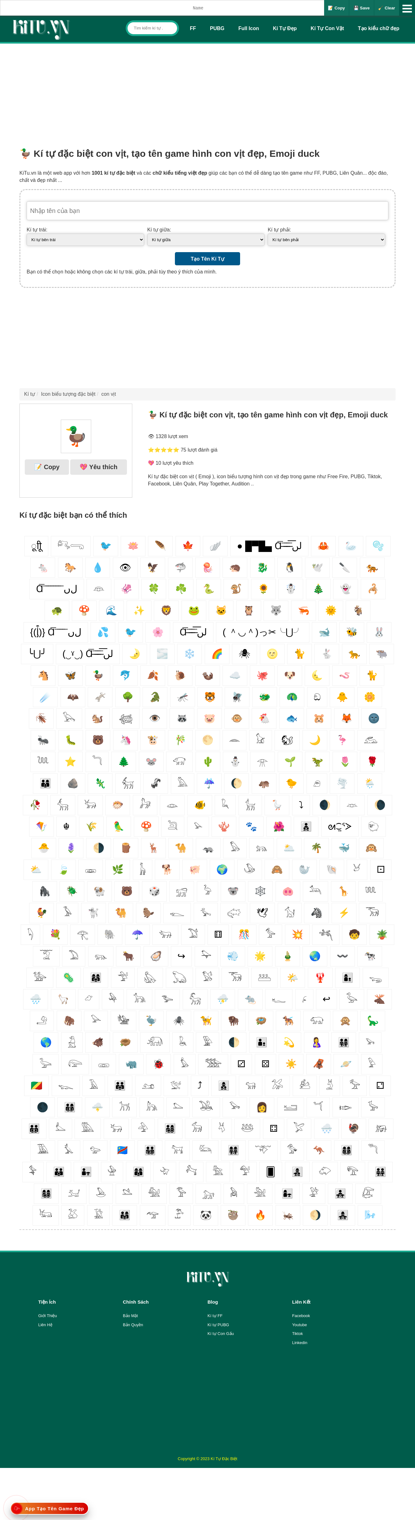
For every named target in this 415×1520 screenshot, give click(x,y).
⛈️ (223, 999)
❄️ (189, 654)
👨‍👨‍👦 (59, 1172)
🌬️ (370, 1215)
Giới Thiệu (47, 1315)
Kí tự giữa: (159, 229)
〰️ (342, 956)
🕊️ (317, 567)
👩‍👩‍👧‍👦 (46, 1193)
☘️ (181, 589)
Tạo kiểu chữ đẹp (378, 28)
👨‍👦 (261, 1042)
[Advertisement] (207, 91)
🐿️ (97, 718)
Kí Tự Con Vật (327, 28)
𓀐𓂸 (70, 546)
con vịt (108, 394)
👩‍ (262, 1107)
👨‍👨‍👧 (120, 1085)
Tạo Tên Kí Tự (207, 259)
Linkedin (299, 1342)
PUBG (217, 28)
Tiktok (297, 1333)
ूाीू (36, 546)
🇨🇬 (36, 1085)
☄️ (45, 697)
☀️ (291, 1064)
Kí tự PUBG (218, 1324)
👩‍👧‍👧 (343, 1215)
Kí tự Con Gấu (221, 1333)
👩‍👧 (287, 1193)
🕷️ (179, 1020)
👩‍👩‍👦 (138, 1172)
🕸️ (260, 891)
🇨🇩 (122, 1150)
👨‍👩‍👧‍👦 (170, 1128)
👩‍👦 (347, 977)
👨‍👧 (86, 1172)
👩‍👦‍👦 (223, 1085)
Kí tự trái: (37, 229)
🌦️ (370, 783)
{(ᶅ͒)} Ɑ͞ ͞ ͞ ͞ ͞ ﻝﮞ (55, 632)
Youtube (299, 1324)
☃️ (291, 589)
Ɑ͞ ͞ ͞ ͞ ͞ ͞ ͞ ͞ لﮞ (56, 589)
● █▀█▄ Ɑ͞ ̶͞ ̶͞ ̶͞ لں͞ (269, 546)
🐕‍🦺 (288, 1020)
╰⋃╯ (37, 654)
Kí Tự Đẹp (285, 28)
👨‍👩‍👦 (45, 783)
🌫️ (162, 654)
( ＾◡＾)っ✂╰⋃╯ (262, 632)
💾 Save (362, 8)
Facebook (301, 1315)
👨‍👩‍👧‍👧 (343, 1042)
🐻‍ (98, 740)
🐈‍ (372, 675)
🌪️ (342, 783)
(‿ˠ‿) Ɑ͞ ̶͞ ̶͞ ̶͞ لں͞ (87, 654)
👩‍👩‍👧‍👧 (233, 1150)
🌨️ (326, 1128)
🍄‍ (146, 826)
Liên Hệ (45, 1324)
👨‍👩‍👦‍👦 (70, 1107)
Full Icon (248, 28)
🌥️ (289, 848)
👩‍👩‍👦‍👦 (346, 1150)
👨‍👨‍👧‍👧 (380, 1172)
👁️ (154, 718)
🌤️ (292, 977)
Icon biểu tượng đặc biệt (68, 394)
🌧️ (35, 999)
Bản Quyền (133, 1324)
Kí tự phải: (279, 229)
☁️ (235, 675)
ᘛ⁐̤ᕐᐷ (340, 826)
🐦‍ (130, 632)
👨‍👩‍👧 (124, 1215)
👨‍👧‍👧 (340, 1193)
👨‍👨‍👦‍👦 (34, 1128)
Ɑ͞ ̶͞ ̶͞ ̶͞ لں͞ (193, 632)
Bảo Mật (130, 1315)
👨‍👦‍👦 (306, 826)
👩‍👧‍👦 (297, 1172)
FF (193, 28)
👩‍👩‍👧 (96, 977)
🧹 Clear (386, 8)
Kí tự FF (215, 1315)
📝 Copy (336, 8)
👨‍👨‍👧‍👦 (150, 1150)
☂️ (137, 934)
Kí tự (29, 394)
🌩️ (97, 1107)
